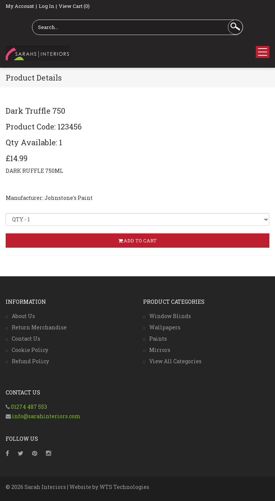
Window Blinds (170, 316)
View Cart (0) (74, 6)
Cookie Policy (30, 349)
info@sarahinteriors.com (46, 416)
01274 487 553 (29, 406)
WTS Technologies (124, 486)
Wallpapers (164, 327)
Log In (46, 6)
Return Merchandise (39, 327)
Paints (158, 338)
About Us (23, 316)
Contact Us (26, 338)
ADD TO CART (137, 240)
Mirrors (159, 349)
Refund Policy (30, 361)
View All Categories (175, 361)
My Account (20, 6)
